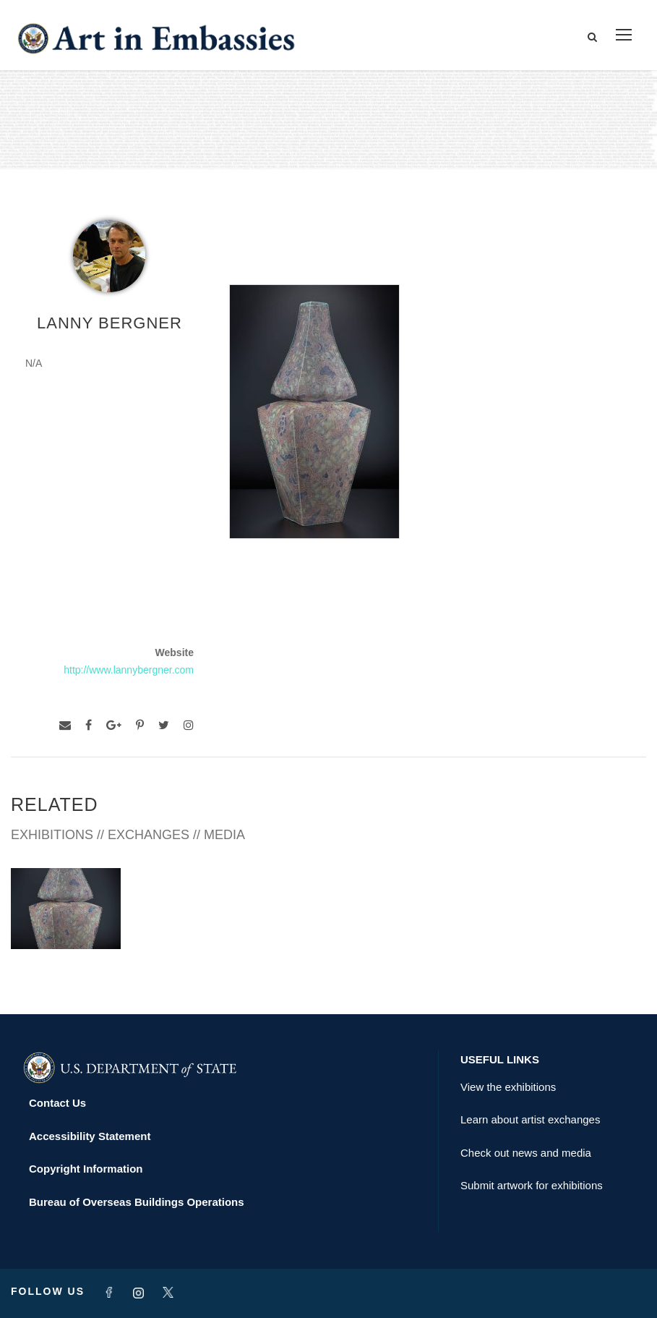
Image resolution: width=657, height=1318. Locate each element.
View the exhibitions (508, 1087)
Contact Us (57, 1103)
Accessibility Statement (89, 1136)
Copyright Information (86, 1168)
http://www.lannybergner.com (129, 670)
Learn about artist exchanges (530, 1119)
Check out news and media (525, 1153)
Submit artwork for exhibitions (531, 1185)
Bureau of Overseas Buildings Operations (136, 1202)
